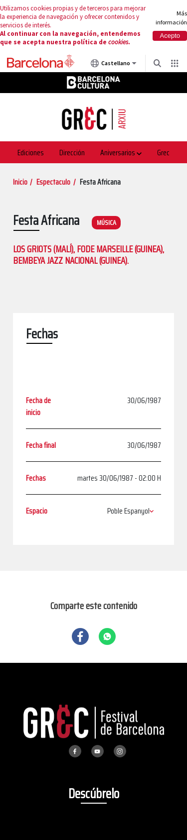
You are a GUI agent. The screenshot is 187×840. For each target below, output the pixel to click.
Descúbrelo (93, 793)
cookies (118, 42)
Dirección (72, 152)
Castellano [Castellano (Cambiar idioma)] (113, 65)
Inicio (20, 182)
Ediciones (30, 152)
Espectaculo (53, 182)
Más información (171, 17)
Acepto (170, 35)
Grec (163, 152)
